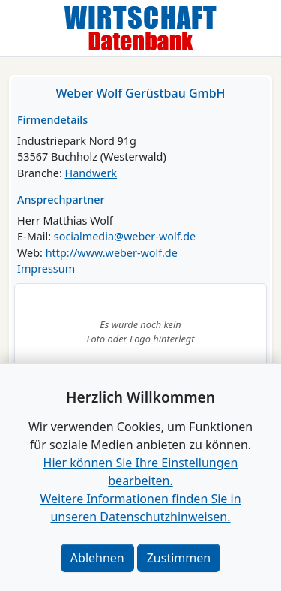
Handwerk (91, 173)
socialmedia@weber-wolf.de (125, 236)
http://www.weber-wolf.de (112, 253)
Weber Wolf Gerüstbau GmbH (140, 93)
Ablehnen (97, 558)
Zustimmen (179, 558)
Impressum (46, 268)
